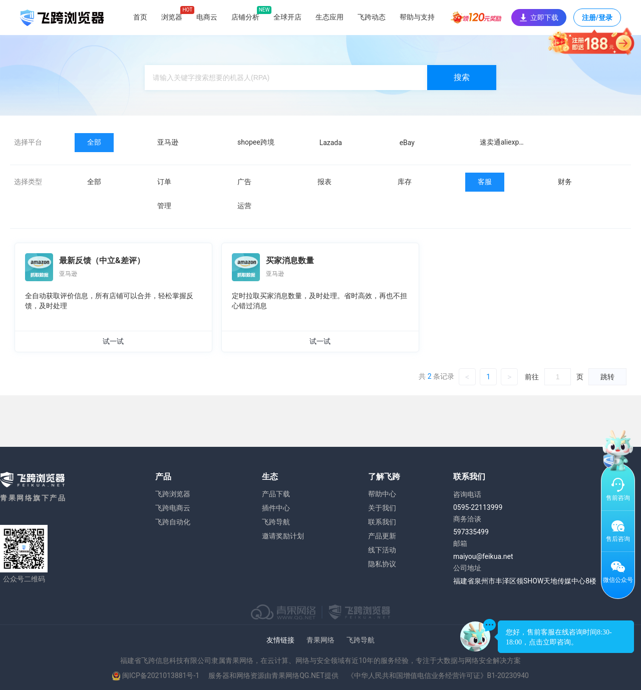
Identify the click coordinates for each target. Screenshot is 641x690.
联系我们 (382, 522)
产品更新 (382, 536)
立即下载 (538, 18)
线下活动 (382, 550)
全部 (94, 142)
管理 (164, 206)
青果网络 (320, 640)
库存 (405, 182)
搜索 (462, 77)
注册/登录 (597, 20)
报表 (324, 182)
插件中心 (276, 508)
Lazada (330, 143)
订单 (164, 182)
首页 (140, 17)
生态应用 (329, 17)
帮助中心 (382, 494)
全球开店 (287, 17)
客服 (485, 182)
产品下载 (276, 494)
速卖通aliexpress (506, 142)
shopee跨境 (255, 142)
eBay (407, 143)
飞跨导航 (276, 522)
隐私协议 (382, 564)
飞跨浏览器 (172, 494)
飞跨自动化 (172, 522)
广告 (244, 182)
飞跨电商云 (172, 508)
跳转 (607, 377)
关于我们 (382, 508)
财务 (565, 182)
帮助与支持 (417, 17)
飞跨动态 (372, 17)
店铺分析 (245, 17)
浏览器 (171, 17)
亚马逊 (167, 142)
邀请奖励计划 (283, 536)
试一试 (113, 341)
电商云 (206, 17)
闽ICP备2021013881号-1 (160, 675)
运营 (244, 206)
